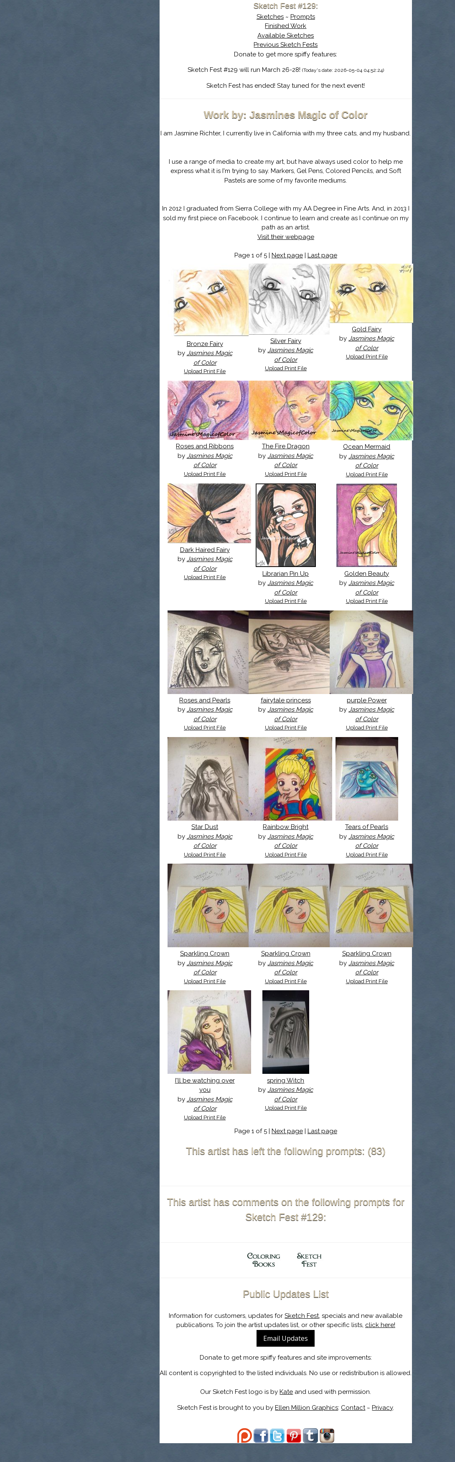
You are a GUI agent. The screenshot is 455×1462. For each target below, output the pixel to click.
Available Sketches (290, 35)
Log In (85, 98)
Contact (358, 1426)
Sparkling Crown (212, 963)
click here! (384, 1334)
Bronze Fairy (212, 353)
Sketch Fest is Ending (105, 47)
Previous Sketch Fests (290, 44)
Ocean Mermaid (368, 456)
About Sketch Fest (106, 60)
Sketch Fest (306, 1325)
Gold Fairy (368, 338)
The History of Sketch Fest (105, 72)
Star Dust (212, 836)
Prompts (307, 16)
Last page (326, 265)
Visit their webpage (290, 246)
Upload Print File (212, 381)
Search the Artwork (105, 85)
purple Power (368, 709)
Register (123, 98)
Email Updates (290, 1347)
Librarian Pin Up (290, 583)
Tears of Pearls (368, 836)
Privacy (386, 1426)
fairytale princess (290, 709)
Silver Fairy (290, 350)
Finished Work (290, 26)
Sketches (274, 16)
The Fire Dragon (290, 456)
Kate (290, 1410)
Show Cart (92, 109)
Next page (291, 265)
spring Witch (290, 1089)
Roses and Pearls (212, 709)
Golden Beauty (368, 583)
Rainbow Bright (290, 836)
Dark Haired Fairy (212, 559)
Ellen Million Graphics (311, 1426)
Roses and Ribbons (212, 456)
